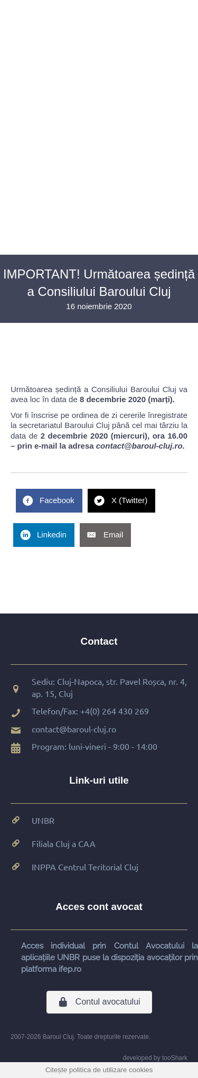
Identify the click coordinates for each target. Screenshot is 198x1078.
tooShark (174, 1058)
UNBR (43, 820)
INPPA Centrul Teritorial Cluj (85, 866)
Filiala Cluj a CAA (64, 843)
